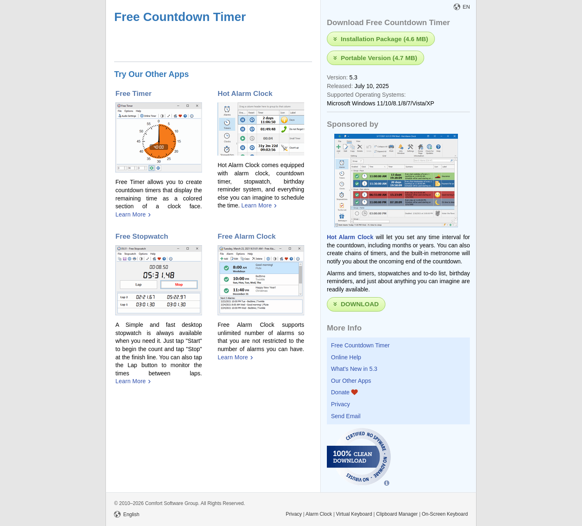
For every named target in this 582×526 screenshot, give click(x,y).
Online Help (346, 357)
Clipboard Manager (397, 514)
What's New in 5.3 (354, 368)
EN (462, 7)
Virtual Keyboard (354, 514)
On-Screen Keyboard (445, 514)
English (126, 514)
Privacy (340, 404)
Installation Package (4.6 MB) (384, 38)
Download (360, 303)
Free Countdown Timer (360, 345)
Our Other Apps (351, 380)
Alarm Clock (318, 514)
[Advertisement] (210, 43)
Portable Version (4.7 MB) (379, 57)
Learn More (130, 214)
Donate (344, 392)
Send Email (346, 416)
